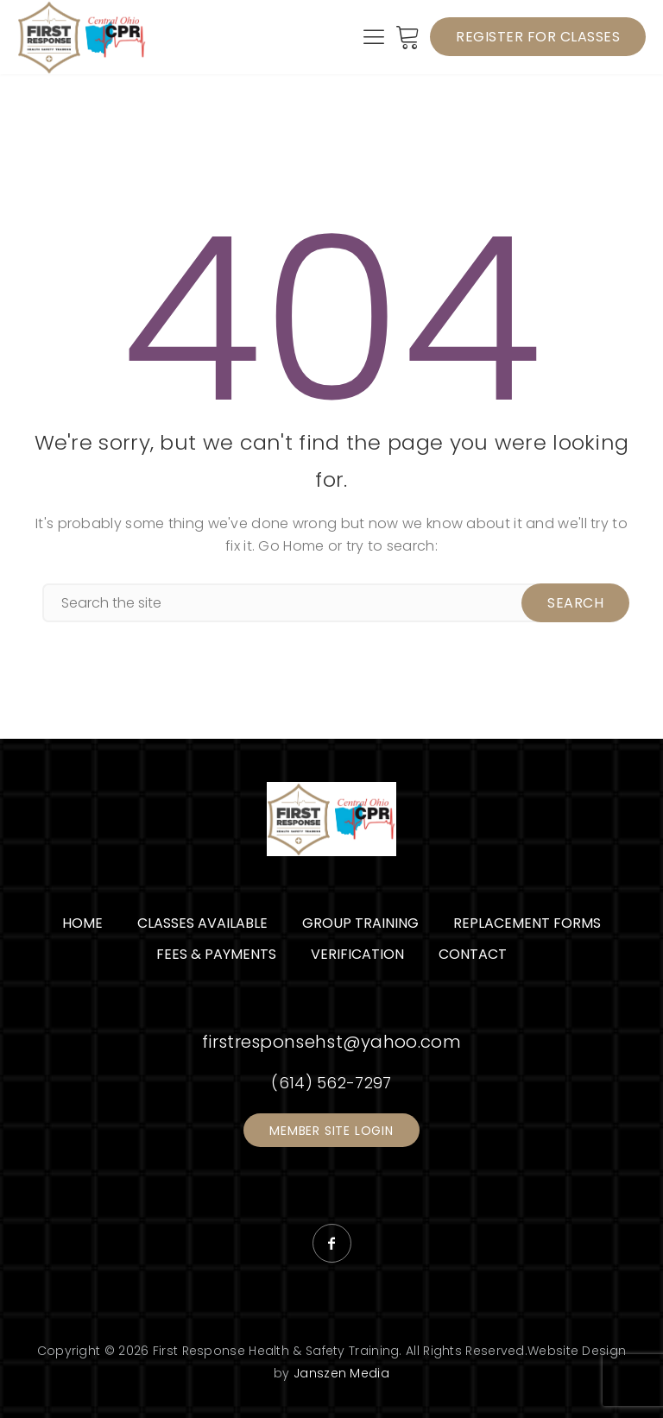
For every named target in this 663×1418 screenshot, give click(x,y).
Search (575, 603)
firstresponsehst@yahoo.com (331, 1041)
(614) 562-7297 (331, 1082)
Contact (473, 954)
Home (82, 923)
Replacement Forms (527, 923)
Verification (357, 954)
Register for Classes (538, 37)
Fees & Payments (216, 954)
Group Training (360, 923)
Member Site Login (331, 1130)
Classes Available (202, 923)
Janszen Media (341, 1373)
